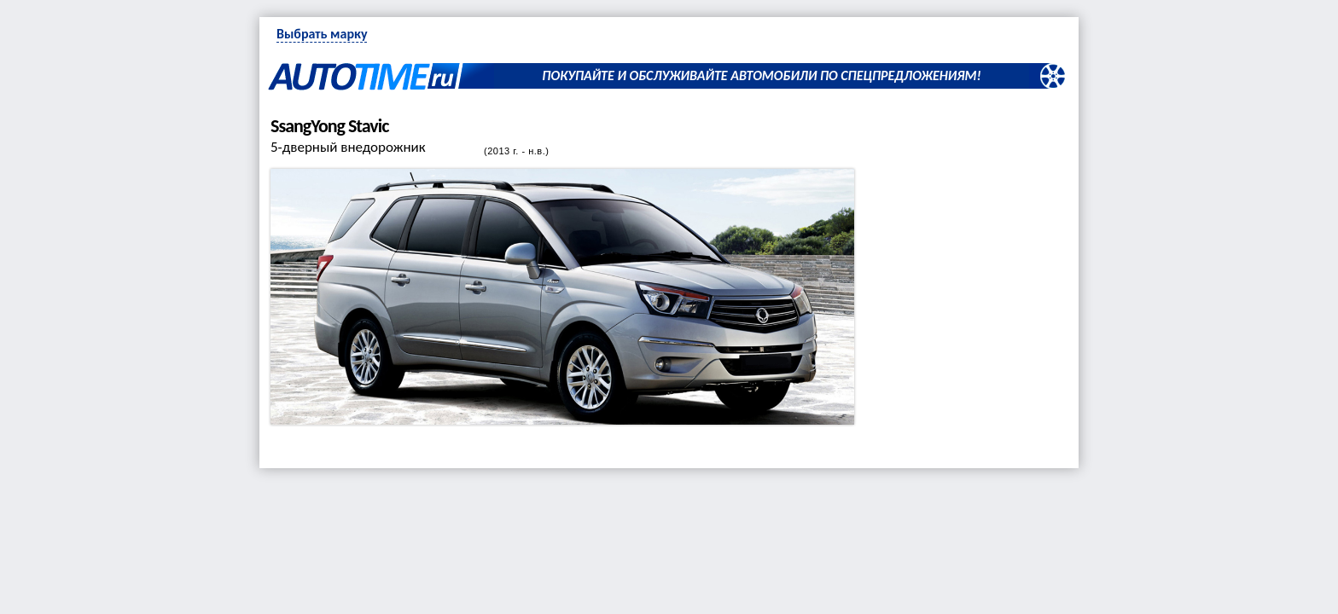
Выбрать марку (321, 34)
